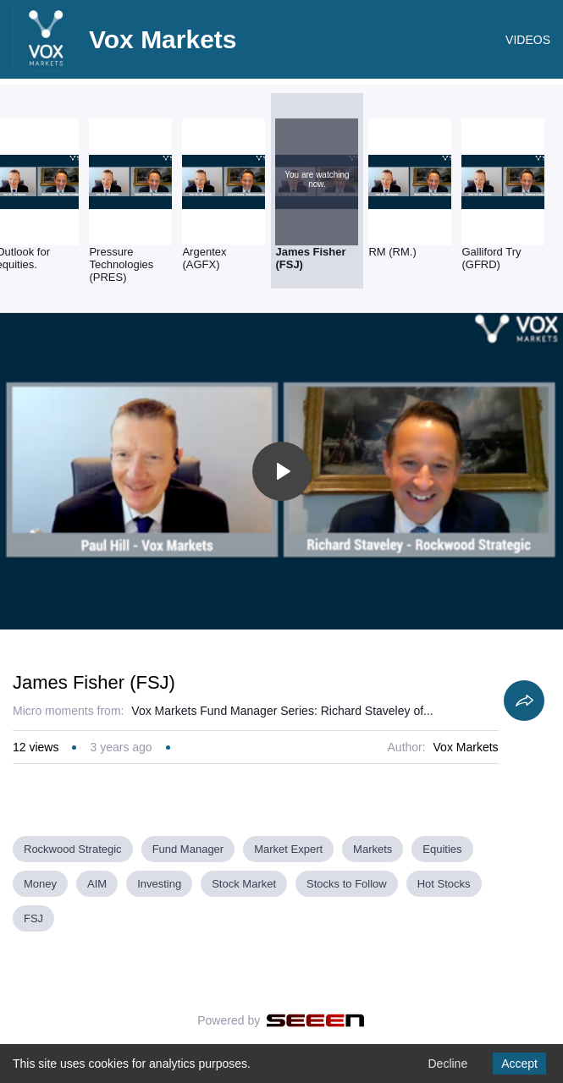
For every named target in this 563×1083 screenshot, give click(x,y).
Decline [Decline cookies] (447, 1063)
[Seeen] (315, 1020)
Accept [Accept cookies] (519, 1063)
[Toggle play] (282, 471)
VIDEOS (527, 40)
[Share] (524, 700)
